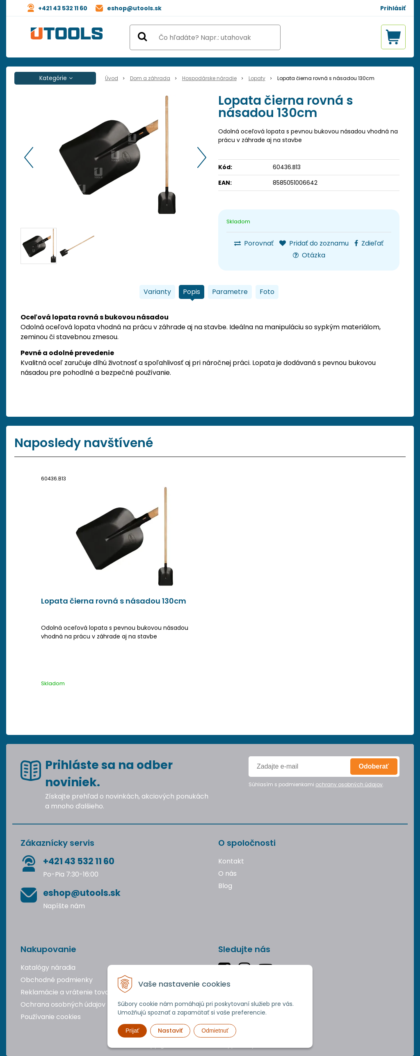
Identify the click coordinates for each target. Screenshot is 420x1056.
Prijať (132, 1030)
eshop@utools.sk (134, 8)
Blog (225, 886)
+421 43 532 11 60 (62, 8)
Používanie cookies (51, 1017)
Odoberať (374, 766)
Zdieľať (368, 243)
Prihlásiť (393, 8)
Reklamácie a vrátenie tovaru (68, 992)
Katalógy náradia (48, 967)
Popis (191, 291)
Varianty (157, 291)
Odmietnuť (214, 1030)
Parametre (230, 291)
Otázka (309, 255)
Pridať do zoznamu (314, 243)
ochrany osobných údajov (349, 784)
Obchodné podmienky (57, 980)
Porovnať (254, 243)
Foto (267, 291)
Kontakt (231, 861)
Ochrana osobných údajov (63, 1004)
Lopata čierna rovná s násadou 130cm (113, 601)
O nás (227, 873)
